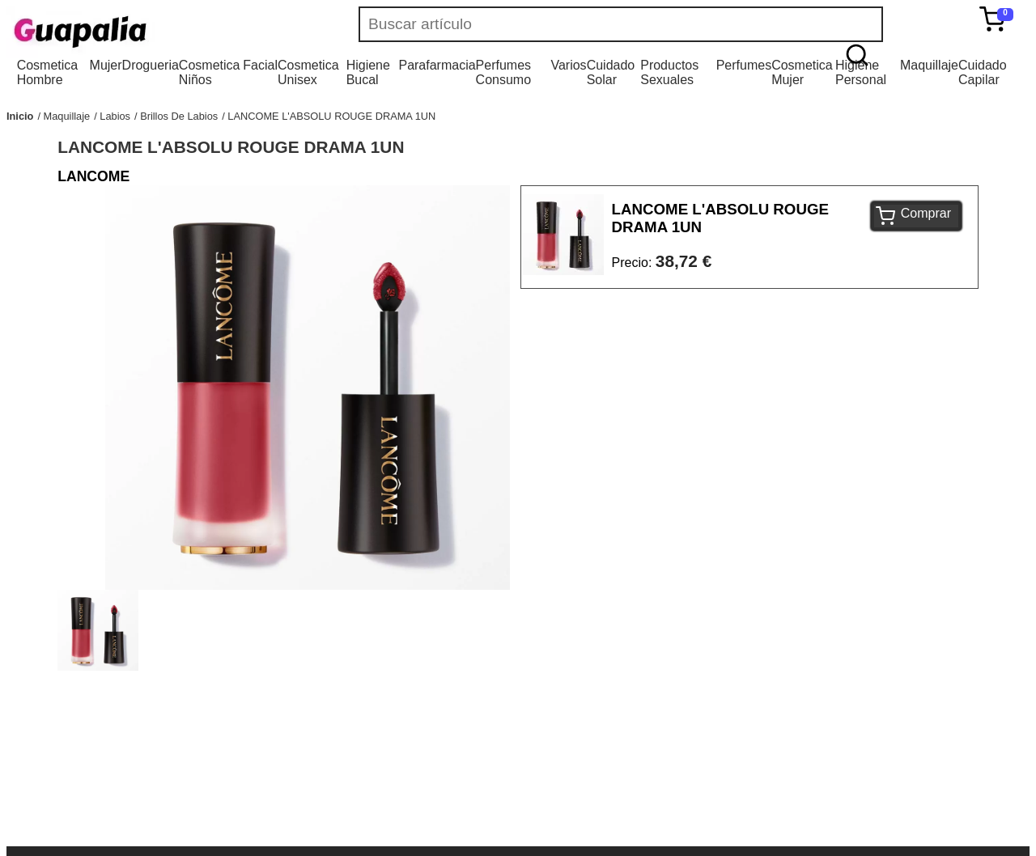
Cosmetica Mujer (802, 72)
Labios (115, 116)
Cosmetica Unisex (308, 72)
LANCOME (93, 176)
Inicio (19, 116)
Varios (568, 65)
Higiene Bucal (368, 72)
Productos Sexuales (669, 72)
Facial (260, 65)
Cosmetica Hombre (48, 72)
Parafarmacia (436, 65)
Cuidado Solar (611, 72)
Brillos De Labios (179, 116)
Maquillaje (929, 65)
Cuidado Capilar (982, 72)
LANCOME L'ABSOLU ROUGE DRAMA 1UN (331, 116)
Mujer (106, 65)
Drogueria (150, 65)
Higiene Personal (860, 72)
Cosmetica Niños (209, 72)
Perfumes (743, 65)
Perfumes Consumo (503, 72)
